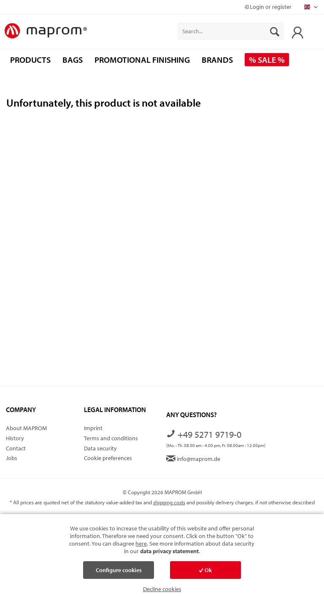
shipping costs (169, 502)
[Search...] (231, 31)
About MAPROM (26, 428)
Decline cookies (162, 589)
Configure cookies (119, 570)
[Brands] (217, 59)
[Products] (30, 59)
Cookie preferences (108, 458)
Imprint (93, 428)
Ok (205, 570)
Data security (100, 448)
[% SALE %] (267, 59)
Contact (16, 448)
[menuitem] (231, 31)
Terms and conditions (111, 438)
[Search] (275, 31)
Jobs (11, 458)
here (141, 543)
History (15, 438)
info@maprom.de (193, 459)
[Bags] (73, 59)
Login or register (268, 7)
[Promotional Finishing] (142, 59)
